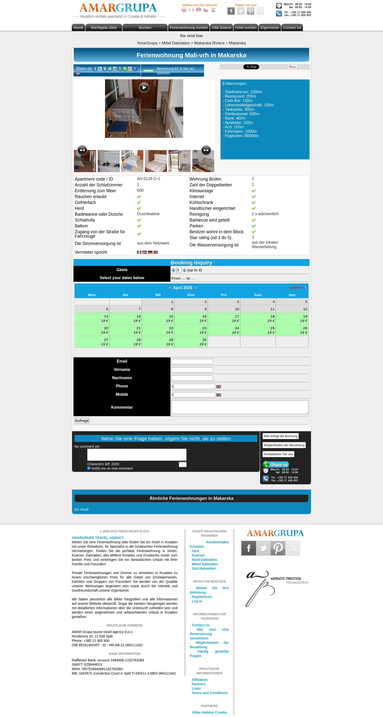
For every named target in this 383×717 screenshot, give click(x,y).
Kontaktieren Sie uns (278, 454)
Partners (199, 684)
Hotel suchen (246, 27)
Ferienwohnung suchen (189, 27)
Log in (197, 601)
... (183, 278)
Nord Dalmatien (204, 560)
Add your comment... (137, 455)
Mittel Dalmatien (205, 564)
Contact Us (292, 27)
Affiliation (200, 680)
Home (78, 27)
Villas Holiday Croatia (209, 712)
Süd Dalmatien (203, 568)
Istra (195, 551)
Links (196, 688)
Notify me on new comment (110, 468)
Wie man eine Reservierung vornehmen (209, 633)
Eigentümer (269, 27)
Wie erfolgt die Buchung (281, 436)
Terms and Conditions (210, 693)
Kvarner (198, 555)
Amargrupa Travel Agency (98, 538)
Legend (298, 287)
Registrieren (202, 597)
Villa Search (221, 27)
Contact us (200, 625)
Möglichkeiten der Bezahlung (284, 445)
